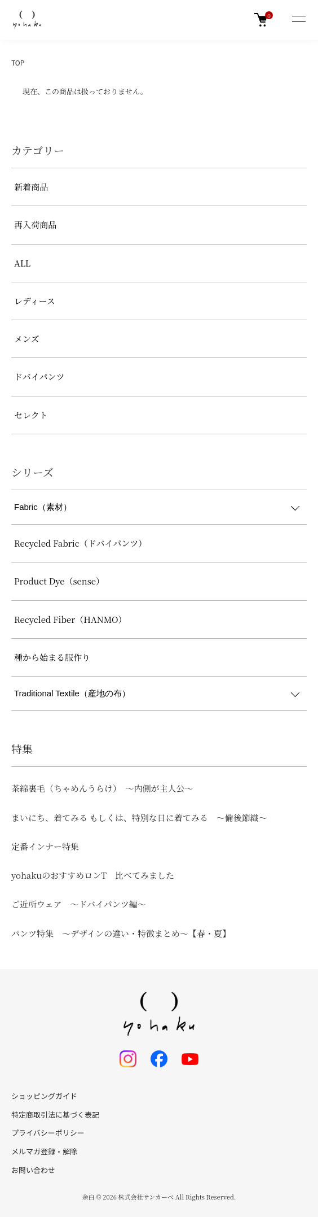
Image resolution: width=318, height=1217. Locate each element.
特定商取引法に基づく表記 (55, 1114)
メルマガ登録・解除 (44, 1151)
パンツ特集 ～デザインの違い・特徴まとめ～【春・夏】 (121, 933)
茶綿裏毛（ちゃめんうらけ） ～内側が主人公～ (102, 788)
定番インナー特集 (45, 846)
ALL (22, 263)
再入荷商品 (35, 224)
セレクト (31, 415)
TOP (17, 62)
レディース (34, 301)
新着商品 (31, 187)
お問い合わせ (33, 1169)
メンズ (26, 338)
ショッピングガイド (44, 1095)
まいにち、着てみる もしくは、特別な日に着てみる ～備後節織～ (139, 817)
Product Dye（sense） (59, 581)
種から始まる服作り (52, 657)
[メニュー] (298, 20)
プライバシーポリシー (48, 1132)
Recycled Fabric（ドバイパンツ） (80, 543)
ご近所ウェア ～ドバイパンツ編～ (78, 904)
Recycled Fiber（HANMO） (70, 619)
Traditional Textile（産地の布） (72, 693)
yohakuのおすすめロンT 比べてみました (92, 875)
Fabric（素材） (43, 507)
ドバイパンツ (39, 376)
